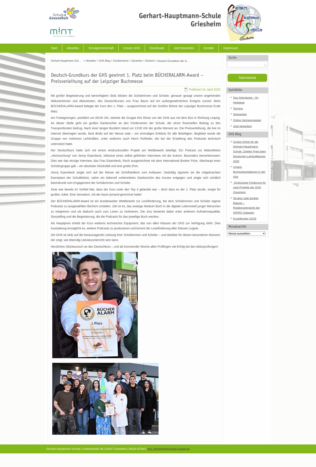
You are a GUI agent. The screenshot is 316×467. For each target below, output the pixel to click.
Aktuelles (73, 48)
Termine (238, 108)
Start (54, 48)
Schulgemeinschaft (100, 48)
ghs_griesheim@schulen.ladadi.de (168, 448)
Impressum (230, 48)
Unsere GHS (131, 48)
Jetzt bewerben (184, 48)
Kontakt (209, 48)
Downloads (157, 48)
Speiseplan (240, 114)
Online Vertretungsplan (247, 120)
